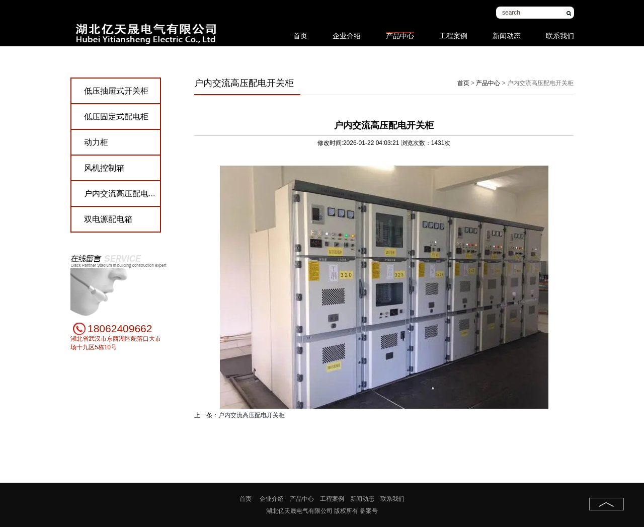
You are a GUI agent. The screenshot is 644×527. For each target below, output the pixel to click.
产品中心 (400, 32)
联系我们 (560, 31)
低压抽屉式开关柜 (116, 91)
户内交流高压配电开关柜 (251, 415)
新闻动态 (507, 31)
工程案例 (453, 31)
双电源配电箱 (108, 219)
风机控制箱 (104, 168)
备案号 (369, 510)
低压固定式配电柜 (116, 116)
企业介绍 (347, 31)
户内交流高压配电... (119, 193)
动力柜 (96, 142)
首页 (300, 31)
